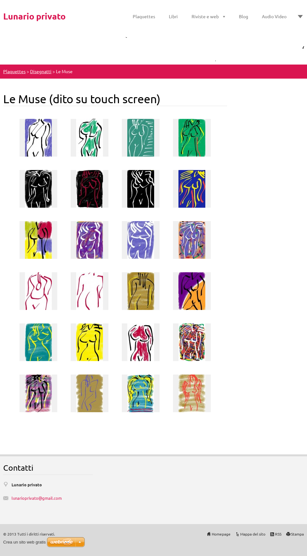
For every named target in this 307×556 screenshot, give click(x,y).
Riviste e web (205, 16)
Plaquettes (144, 16)
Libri (173, 16)
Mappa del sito (252, 534)
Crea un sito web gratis (24, 542)
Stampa (297, 534)
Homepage (221, 534)
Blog (243, 16)
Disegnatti (40, 71)
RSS (278, 534)
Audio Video (274, 16)
